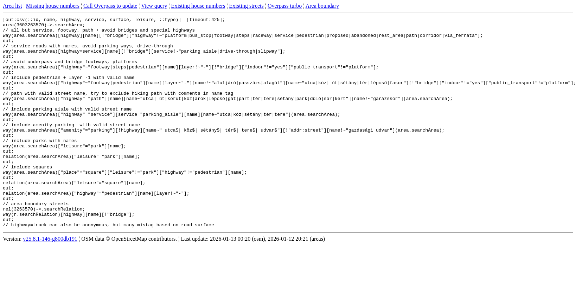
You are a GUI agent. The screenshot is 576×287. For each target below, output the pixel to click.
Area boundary (322, 6)
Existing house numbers (198, 6)
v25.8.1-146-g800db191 (50, 281)
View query (154, 6)
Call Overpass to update (110, 6)
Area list (12, 6)
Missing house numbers (52, 6)
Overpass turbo (285, 6)
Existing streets (246, 6)
